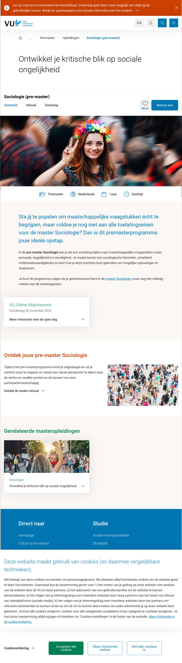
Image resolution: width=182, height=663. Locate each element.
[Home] (20, 38)
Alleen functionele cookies (118, 648)
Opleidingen (71, 38)
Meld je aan (165, 105)
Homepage (26, 535)
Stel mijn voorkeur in (158, 648)
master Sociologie (118, 279)
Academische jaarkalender (111, 535)
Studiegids (100, 543)
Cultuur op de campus (33, 543)
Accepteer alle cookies (80, 648)
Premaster (47, 38)
